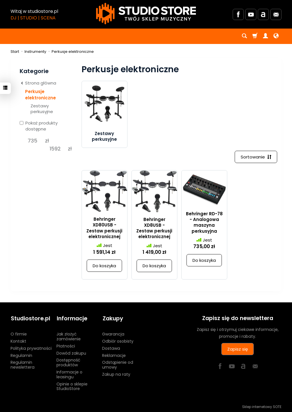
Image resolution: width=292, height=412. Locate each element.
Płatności (65, 345)
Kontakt (18, 340)
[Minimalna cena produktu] (32, 141)
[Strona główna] (146, 13)
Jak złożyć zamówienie (68, 336)
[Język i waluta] (276, 36)
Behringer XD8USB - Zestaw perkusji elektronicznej (154, 228)
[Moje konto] (265, 36)
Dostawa (111, 347)
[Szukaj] (244, 36)
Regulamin (21, 354)
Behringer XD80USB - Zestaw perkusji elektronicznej (104, 228)
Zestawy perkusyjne (104, 136)
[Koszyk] (255, 36)
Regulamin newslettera (23, 364)
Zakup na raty (116, 374)
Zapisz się (237, 349)
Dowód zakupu (71, 352)
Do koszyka (104, 266)
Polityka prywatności (31, 347)
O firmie (19, 333)
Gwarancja (113, 333)
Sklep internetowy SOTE (261, 406)
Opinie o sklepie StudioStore (72, 385)
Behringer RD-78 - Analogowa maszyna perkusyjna (204, 222)
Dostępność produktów (68, 362)
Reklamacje (114, 354)
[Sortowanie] (255, 157)
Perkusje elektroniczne (40, 95)
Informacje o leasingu (69, 374)
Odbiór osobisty (117, 340)
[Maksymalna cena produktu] (55, 149)
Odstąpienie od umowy (117, 364)
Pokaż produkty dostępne (39, 126)
